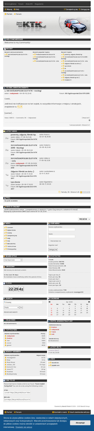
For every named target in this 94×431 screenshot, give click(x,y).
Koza (46, 134)
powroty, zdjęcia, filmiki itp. (23, 134)
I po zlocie (15, 182)
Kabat (18, 150)
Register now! (53, 245)
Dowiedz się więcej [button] (24, 427)
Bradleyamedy (12, 374)
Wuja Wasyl (11, 362)
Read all (86, 118)
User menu (54, 224)
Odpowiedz (32, 118)
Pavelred (10, 372)
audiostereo (48, 171)
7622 (43, 338)
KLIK (20, 106)
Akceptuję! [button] (80, 423)
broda (18, 184)
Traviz (53, 332)
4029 (43, 345)
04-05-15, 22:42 (25, 93)
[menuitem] (16, 9)
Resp (8, 360)
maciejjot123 (11, 358)
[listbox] (13, 260)
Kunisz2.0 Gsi (11, 367)
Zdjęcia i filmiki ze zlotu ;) (22, 171)
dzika (18, 137)
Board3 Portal (66, 406)
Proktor (9, 338)
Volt (52, 334)
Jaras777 (10, 369)
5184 (43, 343)
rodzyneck (14, 93)
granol (9, 345)
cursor (9, 343)
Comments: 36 (21, 118)
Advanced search (11, 312)
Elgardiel (47, 182)
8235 (43, 336)
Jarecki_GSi (11, 365)
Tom (8, 341)
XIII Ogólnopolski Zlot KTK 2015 (77, 93)
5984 (43, 341)
